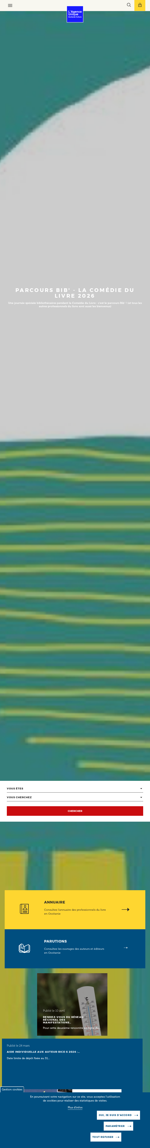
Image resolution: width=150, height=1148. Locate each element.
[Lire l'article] (72, 1004)
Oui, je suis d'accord (115, 1120)
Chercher (75, 810)
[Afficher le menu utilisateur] (139, 5)
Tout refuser (102, 1142)
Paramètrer (116, 1131)
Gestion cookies (12, 1094)
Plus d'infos (75, 1112)
